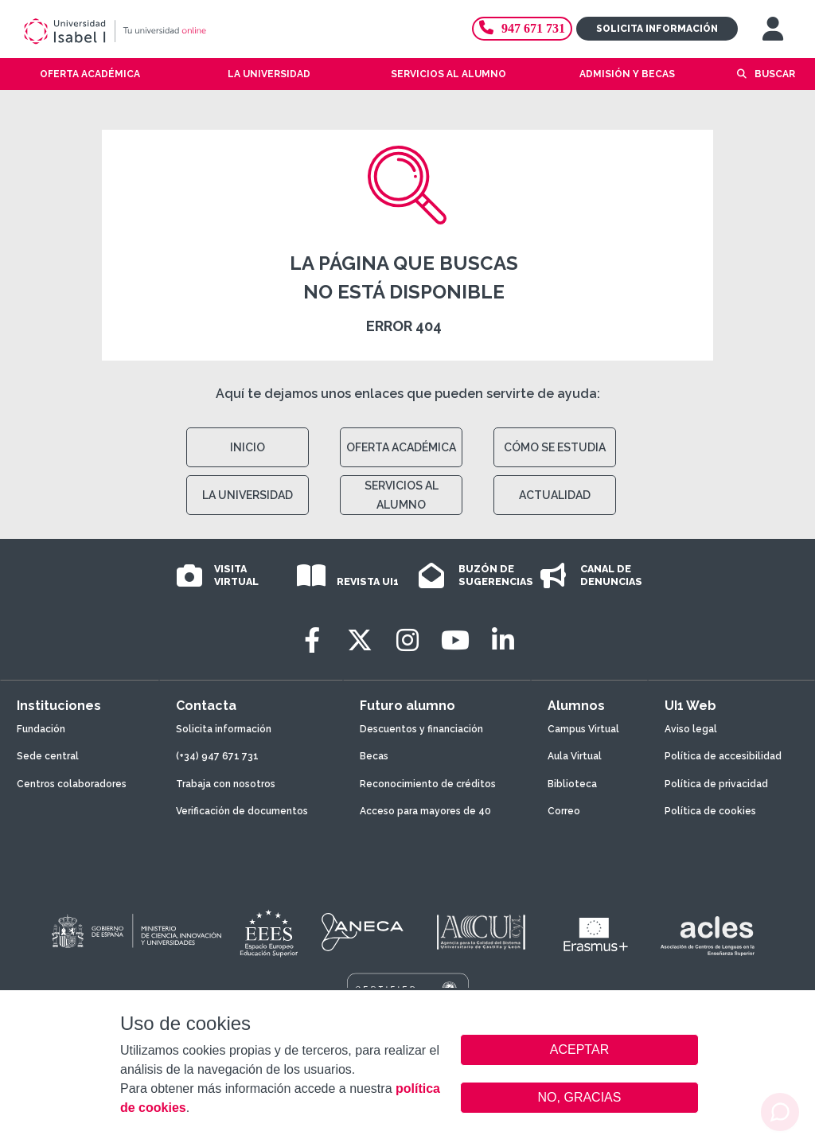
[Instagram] (407, 640)
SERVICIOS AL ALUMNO (402, 495)
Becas (374, 756)
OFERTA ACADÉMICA (401, 447)
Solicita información (657, 28)
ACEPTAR (579, 1050)
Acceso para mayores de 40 (425, 811)
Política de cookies (710, 811)
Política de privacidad (716, 784)
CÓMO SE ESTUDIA (555, 447)
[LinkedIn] (503, 640)
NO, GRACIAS (580, 1097)
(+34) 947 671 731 (217, 756)
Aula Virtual (575, 756)
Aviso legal (691, 729)
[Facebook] (312, 640)
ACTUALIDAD (555, 495)
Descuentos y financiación (421, 729)
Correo (564, 811)
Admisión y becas (627, 74)
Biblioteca (572, 784)
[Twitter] (359, 640)
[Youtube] (455, 640)
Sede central (48, 756)
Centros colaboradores (72, 784)
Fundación (41, 729)
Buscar (775, 74)
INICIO (247, 447)
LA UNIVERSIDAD (247, 495)
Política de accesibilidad (723, 756)
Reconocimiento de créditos (428, 784)
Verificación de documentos (242, 811)
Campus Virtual (583, 729)
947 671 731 (522, 28)
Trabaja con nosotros (225, 784)
